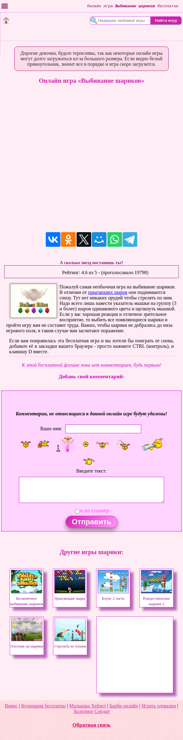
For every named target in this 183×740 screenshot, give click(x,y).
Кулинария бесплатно (43, 705)
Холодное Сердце (91, 711)
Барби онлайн (123, 705)
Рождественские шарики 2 (156, 598)
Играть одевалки (159, 705)
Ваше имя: (51, 428)
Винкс (11, 705)
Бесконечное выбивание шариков (26, 598)
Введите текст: (91, 470)
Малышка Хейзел (87, 705)
